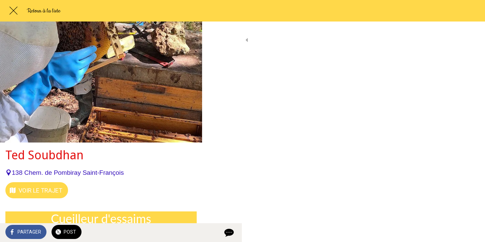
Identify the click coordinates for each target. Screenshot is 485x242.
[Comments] (189, 233)
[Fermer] (13, 11)
